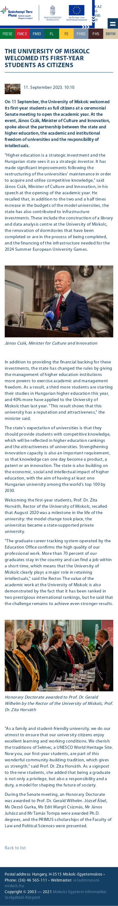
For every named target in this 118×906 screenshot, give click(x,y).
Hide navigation (113, 23)
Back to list (15, 848)
